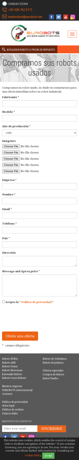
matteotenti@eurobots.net (25, 17)
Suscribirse (51, 429)
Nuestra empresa (12, 386)
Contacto (7, 393)
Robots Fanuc (10, 366)
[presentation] (33, 320)
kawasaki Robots (12, 374)
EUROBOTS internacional (17, 390)
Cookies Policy (33, 455)
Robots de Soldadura (55, 358)
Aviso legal (8, 405)
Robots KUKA (10, 358)
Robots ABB (9, 362)
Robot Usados (50, 378)
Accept (48, 455)
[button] (15, 3)
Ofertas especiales (53, 370)
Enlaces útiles (10, 413)
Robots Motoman (12, 370)
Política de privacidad (36, 302)
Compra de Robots (53, 374)
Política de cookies (12, 409)
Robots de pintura (53, 362)
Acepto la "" (28, 302)
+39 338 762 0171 (20, 10)
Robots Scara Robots (14, 378)
